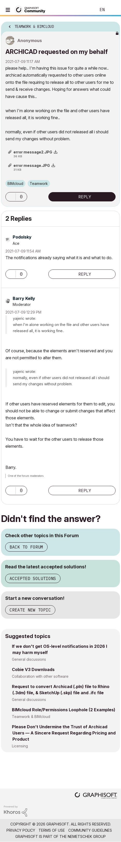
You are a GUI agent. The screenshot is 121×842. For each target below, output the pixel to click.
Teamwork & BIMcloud (31, 716)
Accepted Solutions (33, 578)
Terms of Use (52, 830)
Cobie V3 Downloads (33, 669)
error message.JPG (31, 165)
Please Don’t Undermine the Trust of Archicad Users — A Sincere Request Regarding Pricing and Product (64, 733)
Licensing (20, 746)
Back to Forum (26, 547)
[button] (11, 196)
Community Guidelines (90, 830)
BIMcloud (15, 183)
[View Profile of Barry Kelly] (24, 298)
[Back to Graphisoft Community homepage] (31, 9)
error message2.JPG (32, 152)
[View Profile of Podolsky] (22, 237)
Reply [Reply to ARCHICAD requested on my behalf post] (84, 196)
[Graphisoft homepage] (96, 796)
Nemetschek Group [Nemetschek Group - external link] (87, 836)
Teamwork (39, 183)
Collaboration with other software (40, 676)
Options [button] (112, 25)
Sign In (112, 9)
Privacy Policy (20, 830)
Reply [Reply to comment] (84, 274)
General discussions (29, 659)
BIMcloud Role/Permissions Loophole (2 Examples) (63, 709)
